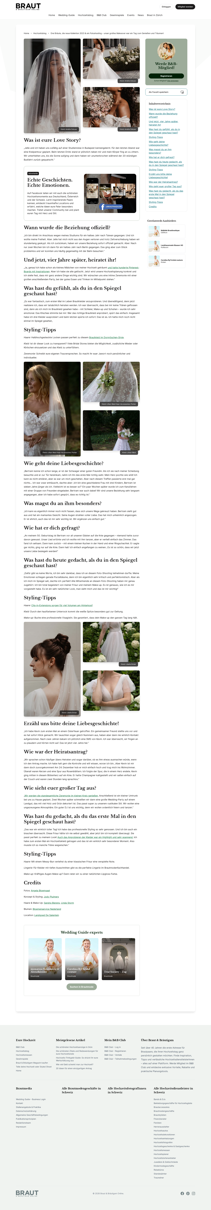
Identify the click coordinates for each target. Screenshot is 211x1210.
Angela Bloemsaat (40, 890)
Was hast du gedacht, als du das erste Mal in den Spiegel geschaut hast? (166, 194)
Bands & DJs (159, 1099)
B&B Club (102, 15)
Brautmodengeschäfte (164, 1111)
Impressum (21, 1126)
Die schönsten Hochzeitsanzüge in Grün (74, 1047)
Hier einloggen (173, 80)
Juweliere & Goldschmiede (166, 1162)
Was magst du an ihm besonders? (160, 151)
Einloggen (166, 6)
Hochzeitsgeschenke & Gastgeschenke (172, 1146)
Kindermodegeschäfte (164, 1166)
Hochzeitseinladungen (164, 1138)
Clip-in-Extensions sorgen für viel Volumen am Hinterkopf (61, 605)
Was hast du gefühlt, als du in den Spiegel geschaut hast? (164, 131)
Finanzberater (160, 1119)
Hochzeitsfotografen (163, 1142)
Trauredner (159, 1177)
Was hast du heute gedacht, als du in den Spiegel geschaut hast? (166, 163)
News (141, 15)
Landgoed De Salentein (46, 915)
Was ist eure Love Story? (162, 109)
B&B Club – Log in (112, 1047)
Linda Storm (67, 902)
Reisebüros (159, 1169)
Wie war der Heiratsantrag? (163, 181)
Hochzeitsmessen (24, 1055)
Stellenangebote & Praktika (28, 1107)
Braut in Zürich (154, 15)
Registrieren (166, 76)
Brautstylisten (160, 1115)
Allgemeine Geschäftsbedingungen (32, 1115)
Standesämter (160, 1173)
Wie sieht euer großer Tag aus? (165, 186)
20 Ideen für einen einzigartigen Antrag (74, 1068)
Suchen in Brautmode (82, 986)
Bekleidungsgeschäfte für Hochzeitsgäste (173, 1103)
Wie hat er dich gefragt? (161, 157)
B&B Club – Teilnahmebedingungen (120, 1058)
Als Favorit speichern (166, 92)
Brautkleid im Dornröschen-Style (106, 337)
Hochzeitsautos (161, 1130)
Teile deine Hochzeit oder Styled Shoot (34, 1066)
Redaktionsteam (23, 1122)
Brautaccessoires (161, 1107)
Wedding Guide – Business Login (31, 1099)
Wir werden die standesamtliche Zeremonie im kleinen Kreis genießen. (61, 795)
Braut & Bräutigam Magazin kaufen (32, 1062)
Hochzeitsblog (85, 15)
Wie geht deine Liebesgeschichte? (158, 143)
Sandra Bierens (52, 902)
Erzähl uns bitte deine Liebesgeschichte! (160, 176)
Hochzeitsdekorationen (164, 1134)
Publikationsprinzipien (26, 1119)
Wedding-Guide (66, 15)
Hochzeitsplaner (161, 1154)
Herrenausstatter (161, 1126)
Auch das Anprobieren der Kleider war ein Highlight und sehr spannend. (95, 837)
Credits (153, 206)
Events (130, 15)
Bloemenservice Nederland (47, 909)
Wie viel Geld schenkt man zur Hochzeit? (74, 1064)
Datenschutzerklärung (26, 1111)
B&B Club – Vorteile (113, 1055)
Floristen (157, 1122)
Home (52, 15)
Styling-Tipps (156, 137)
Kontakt (19, 1103)
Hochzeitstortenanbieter (165, 1158)
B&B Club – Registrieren (115, 1051)
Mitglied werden (185, 6)
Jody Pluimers (51, 896)
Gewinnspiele (117, 15)
